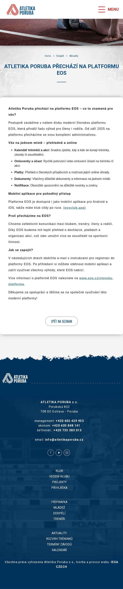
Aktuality (73, 56)
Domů (48, 56)
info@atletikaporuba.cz (64, 439)
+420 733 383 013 (67, 430)
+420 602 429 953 (70, 421)
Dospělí (60, 56)
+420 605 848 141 (66, 425)
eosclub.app (75, 207)
